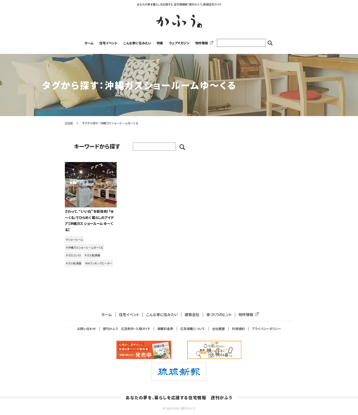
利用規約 (238, 329)
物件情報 (203, 43)
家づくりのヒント (219, 314)
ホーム (89, 43)
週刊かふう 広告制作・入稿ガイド (126, 329)
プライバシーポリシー (266, 329)
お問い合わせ (86, 329)
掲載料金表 (165, 329)
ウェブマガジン (179, 43)
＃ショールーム (74, 239)
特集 (160, 43)
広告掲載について (192, 329)
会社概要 (218, 329)
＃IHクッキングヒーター (98, 263)
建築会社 (192, 314)
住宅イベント (108, 43)
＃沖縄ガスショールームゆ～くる (84, 247)
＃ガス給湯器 (73, 263)
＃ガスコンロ (73, 255)
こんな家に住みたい (137, 43)
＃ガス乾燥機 (92, 255)
